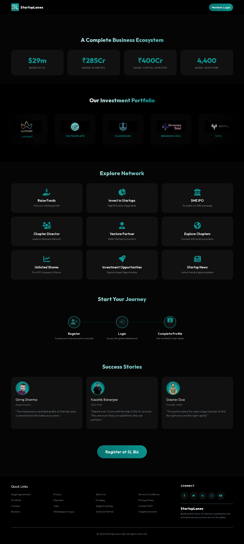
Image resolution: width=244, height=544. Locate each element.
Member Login (221, 7)
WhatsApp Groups (63, 511)
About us (101, 494)
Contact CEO (145, 506)
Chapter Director (147, 511)
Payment (58, 500)
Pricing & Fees (146, 500)
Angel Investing (104, 506)
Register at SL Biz (122, 451)
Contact (15, 506)
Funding (100, 500)
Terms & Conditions (149, 494)
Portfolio (16, 500)
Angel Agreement (21, 494)
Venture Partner (105, 511)
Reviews (15, 511)
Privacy (57, 494)
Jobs (56, 506)
